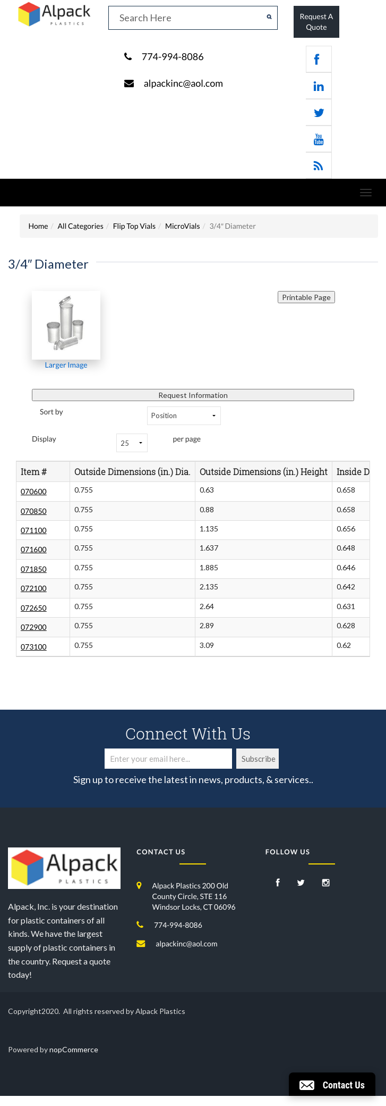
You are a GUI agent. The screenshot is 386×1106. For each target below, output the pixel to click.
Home (38, 225)
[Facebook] (278, 883)
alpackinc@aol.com (183, 83)
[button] (332, 1084)
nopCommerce (73, 1049)
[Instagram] (326, 883)
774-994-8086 (173, 56)
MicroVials (182, 225)
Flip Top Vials (134, 225)
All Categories (81, 225)
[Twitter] (301, 883)
